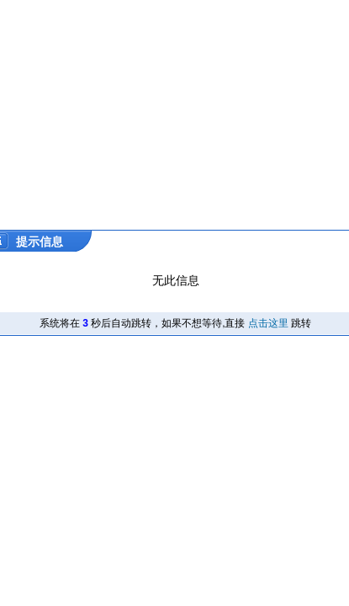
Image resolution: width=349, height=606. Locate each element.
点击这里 (268, 323)
